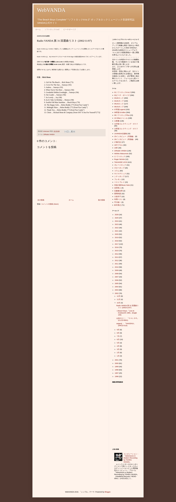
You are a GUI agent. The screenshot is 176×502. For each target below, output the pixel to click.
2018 (117, 241)
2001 (117, 360)
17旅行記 (117, 142)
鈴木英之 (117, 205)
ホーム (38, 29)
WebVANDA (51, 10)
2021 (117, 231)
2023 (117, 224)
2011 (117, 264)
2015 (117, 251)
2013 (117, 257)
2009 (117, 270)
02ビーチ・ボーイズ (122, 95)
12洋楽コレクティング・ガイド (126, 124)
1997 (117, 373)
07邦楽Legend (119, 109)
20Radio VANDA (49, 134)
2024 (117, 221)
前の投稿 (101, 200)
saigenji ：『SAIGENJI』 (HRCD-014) (125, 324)
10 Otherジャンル (121, 118)
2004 (117, 287)
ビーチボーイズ (69, 29)
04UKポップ (119, 101)
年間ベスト (118, 199)
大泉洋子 (117, 196)
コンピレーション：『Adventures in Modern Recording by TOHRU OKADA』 (131, 458)
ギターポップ (119, 168)
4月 (118, 346)
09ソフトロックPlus (122, 115)
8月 (118, 333)
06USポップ (119, 107)
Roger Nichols (119, 159)
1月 (118, 356)
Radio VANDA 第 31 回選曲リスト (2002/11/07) (127, 306)
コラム (116, 171)
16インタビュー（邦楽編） (124, 139)
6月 (118, 339)
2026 (117, 214)
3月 (118, 349)
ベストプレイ (119, 182)
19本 (116, 148)
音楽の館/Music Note (122, 185)
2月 (118, 352)
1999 (117, 366)
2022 (117, 228)
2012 (117, 260)
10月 (119, 303)
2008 (117, 274)
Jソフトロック (119, 156)
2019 (117, 237)
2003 (117, 290)
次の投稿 (40, 200)
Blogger (107, 492)
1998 (117, 370)
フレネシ (117, 179)
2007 (117, 277)
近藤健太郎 (118, 191)
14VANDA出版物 (120, 134)
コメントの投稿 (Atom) (49, 204)
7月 (118, 336)
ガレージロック (120, 165)
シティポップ (119, 176)
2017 (117, 244)
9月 (118, 330)
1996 (117, 376)
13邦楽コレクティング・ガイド (126, 129)
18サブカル (118, 145)
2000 (117, 363)
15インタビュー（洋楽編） (124, 136)
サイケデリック (120, 174)
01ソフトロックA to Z (122, 92)
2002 (117, 293)
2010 (117, 267)
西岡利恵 (117, 194)
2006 (117, 280)
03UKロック (119, 98)
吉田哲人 (117, 188)
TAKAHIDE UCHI (120, 162)
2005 (117, 283)
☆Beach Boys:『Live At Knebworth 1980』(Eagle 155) (126, 313)
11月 (119, 299)
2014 (117, 254)
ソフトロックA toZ (52, 29)
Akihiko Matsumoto (121, 153)
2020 (117, 234)
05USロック (119, 104)
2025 (117, 218)
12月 (119, 296)
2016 (117, 247)
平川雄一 (117, 202)
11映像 (117, 121)
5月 (118, 343)
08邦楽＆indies (120, 112)
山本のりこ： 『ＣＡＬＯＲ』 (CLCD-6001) (127, 319)
